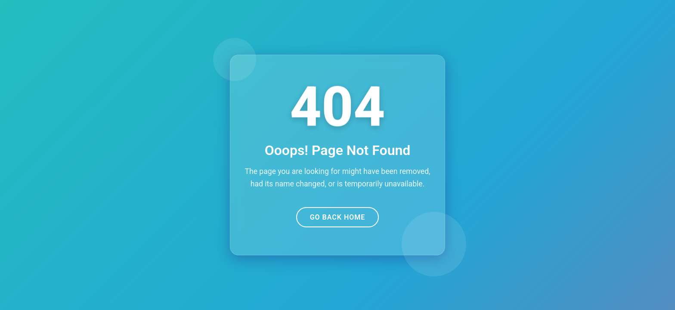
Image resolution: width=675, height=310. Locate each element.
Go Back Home (337, 217)
